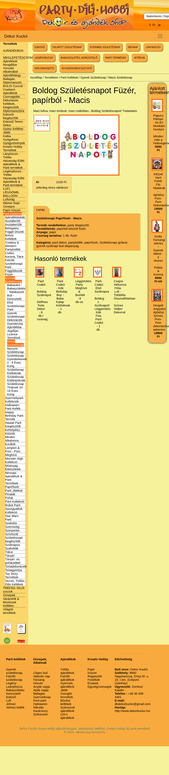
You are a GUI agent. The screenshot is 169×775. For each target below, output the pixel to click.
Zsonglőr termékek (66, 695)
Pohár (9, 498)
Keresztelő (13, 693)
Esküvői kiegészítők (10, 116)
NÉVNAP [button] (133, 47)
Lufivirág (9, 199)
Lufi (8, 700)
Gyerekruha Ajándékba (15, 325)
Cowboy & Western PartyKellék (13, 246)
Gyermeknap (42, 697)
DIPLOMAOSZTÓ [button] (44, 68)
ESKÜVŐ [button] (40, 47)
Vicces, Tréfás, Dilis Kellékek (15, 582)
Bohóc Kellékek (11, 237)
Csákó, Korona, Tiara (14, 254)
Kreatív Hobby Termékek (12, 148)
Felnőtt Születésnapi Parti (14, 263)
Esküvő (11, 697)
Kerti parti (39, 700)
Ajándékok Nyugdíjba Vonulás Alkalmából (10, 66)
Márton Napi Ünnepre (11, 204)
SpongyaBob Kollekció (14, 510)
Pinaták (10, 494)
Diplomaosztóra (13, 111)
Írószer (92, 672)
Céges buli (40, 672)
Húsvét (38, 683)
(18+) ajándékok (67, 716)
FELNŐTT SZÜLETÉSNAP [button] (67, 47)
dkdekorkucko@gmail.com (133, 702)
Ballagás (39, 693)
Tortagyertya (13, 570)
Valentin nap (41, 676)
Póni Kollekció (14, 501)
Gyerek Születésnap (13, 279)
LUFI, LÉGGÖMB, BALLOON (11, 192)
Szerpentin (12, 530)
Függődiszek (13, 270)
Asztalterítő (12, 221)
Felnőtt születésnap (14, 677)
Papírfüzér (12, 487)
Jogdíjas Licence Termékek (13, 334)
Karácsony (40, 711)
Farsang (38, 679)
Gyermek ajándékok (67, 684)
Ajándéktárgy (12, 75)
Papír (91, 669)
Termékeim (51, 77)
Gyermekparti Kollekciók (14, 399)
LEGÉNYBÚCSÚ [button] (44, 57)
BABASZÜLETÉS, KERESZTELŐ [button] (79, 57)
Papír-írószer (12, 210)
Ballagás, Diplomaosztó (12, 80)
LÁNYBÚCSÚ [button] (153, 47)
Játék (6, 132)
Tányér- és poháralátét (12, 560)
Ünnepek (9, 595)
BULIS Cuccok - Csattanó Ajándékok (14, 89)
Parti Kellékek (12, 213)
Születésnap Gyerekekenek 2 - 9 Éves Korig (17, 361)
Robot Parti (12, 505)
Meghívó (11, 455)
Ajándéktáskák (15, 217)
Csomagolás (11, 96)
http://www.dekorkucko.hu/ (132, 709)
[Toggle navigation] (160, 36)
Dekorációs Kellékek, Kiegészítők (11, 103)
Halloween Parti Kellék (13, 406)
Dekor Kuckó (16, 36)
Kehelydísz (12, 430)
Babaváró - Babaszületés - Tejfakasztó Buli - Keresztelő (16, 292)
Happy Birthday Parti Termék (14, 415)
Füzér (9, 274)
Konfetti (10, 444)
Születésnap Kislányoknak (16, 378)
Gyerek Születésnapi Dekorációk (16, 316)
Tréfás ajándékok (67, 671)
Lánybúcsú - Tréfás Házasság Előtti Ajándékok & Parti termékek (13, 160)
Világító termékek (9, 611)
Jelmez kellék (15, 707)
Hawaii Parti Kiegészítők (13, 424)
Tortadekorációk (16, 566)
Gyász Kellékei (13, 128)
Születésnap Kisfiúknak (15, 371)
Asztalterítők (13, 224)
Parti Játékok (14, 490)
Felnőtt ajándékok (67, 677)
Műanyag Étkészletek (13, 467)
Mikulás (38, 707)
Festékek (94, 679)
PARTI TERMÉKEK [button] (115, 57)
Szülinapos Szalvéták (12, 546)
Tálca (9, 552)
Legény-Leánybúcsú (14, 684)
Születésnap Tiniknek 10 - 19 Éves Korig (15, 389)
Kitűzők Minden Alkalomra (12, 437)
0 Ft (155, 24)
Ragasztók (95, 676)
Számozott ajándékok (67, 709)
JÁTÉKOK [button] (139, 57)
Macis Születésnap (15, 343)
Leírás (40, 209)
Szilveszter (40, 714)
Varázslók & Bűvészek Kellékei (11, 602)
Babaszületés (15, 690)
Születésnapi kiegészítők (14, 539)
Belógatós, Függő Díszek (14, 229)
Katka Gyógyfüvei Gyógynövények (14, 139)
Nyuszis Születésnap (15, 350)
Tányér (10, 555)
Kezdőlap (36, 77)
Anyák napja (41, 686)
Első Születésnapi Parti (16, 306)
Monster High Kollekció (14, 460)
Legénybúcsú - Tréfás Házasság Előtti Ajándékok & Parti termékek (13, 178)
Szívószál (11, 534)
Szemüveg (12, 526)
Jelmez (11, 704)
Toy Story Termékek (11, 575)
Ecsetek (93, 683)
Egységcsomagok (100, 686)
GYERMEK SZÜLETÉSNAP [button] (105, 47)
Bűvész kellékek (65, 702)
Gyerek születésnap (14, 671)
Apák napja (41, 690)
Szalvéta (11, 523)
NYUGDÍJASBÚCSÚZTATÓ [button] (77, 68)
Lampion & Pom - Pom (12, 449)
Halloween (40, 704)
